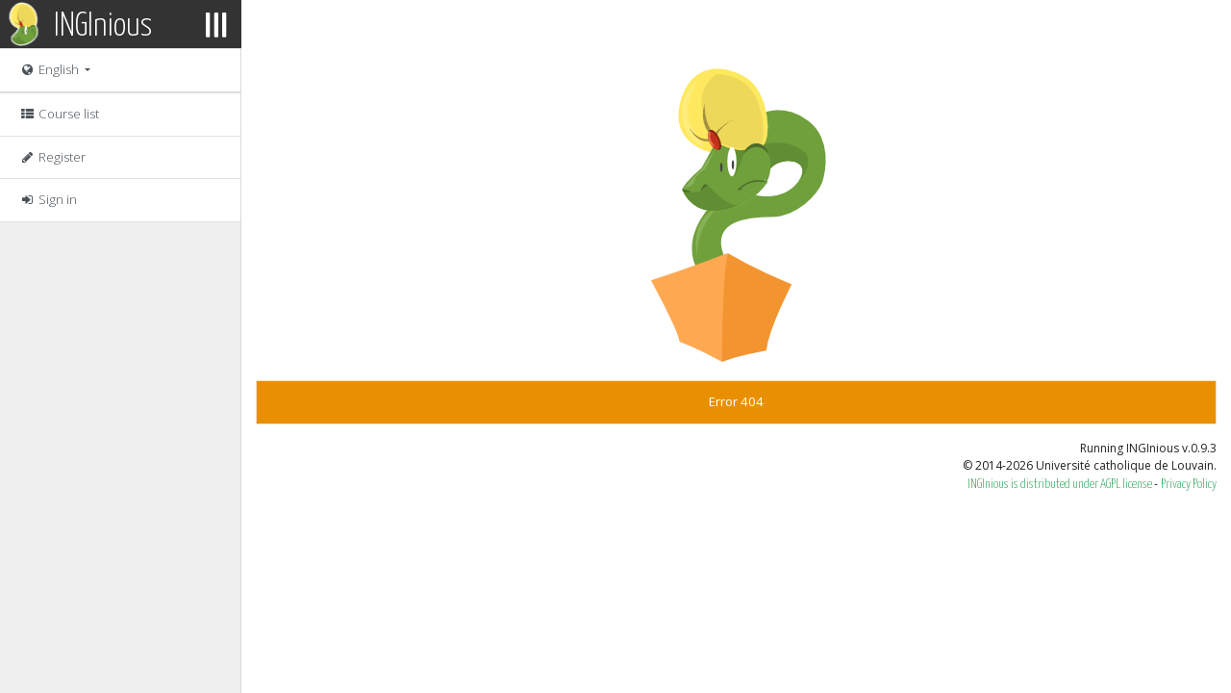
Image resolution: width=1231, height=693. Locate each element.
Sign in (48, 199)
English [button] (50, 69)
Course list (59, 113)
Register (52, 157)
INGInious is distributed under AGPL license (1060, 484)
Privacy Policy (1189, 484)
